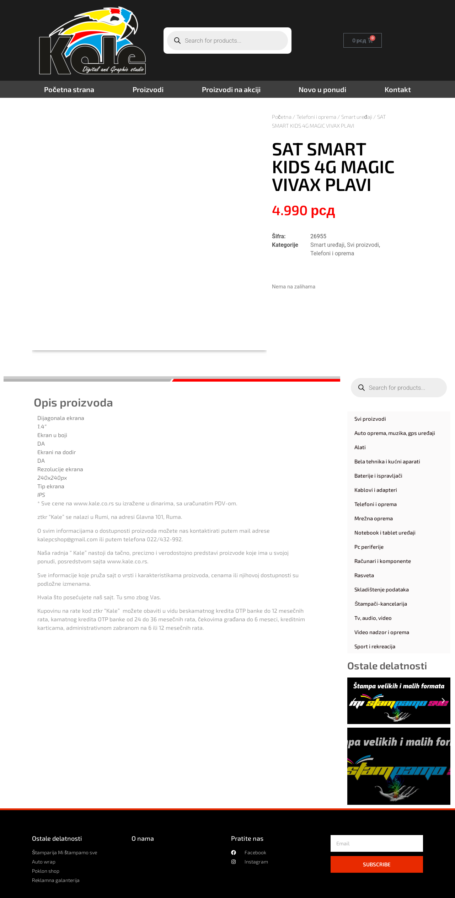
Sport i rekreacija (374, 646)
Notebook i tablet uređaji (384, 532)
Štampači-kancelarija (380, 603)
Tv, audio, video (373, 618)
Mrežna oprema (373, 518)
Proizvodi (148, 89)
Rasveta (364, 575)
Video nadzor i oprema (381, 632)
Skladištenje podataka (381, 589)
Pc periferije (369, 546)
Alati (360, 447)
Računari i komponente (382, 561)
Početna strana (69, 89)
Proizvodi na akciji (231, 89)
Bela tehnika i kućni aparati (387, 461)
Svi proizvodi (363, 244)
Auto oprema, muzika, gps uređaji (394, 433)
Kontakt (398, 89)
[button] (354, 700)
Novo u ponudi (322, 89)
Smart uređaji (356, 116)
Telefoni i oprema (316, 116)
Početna (281, 116)
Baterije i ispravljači (378, 475)
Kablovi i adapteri (375, 490)
